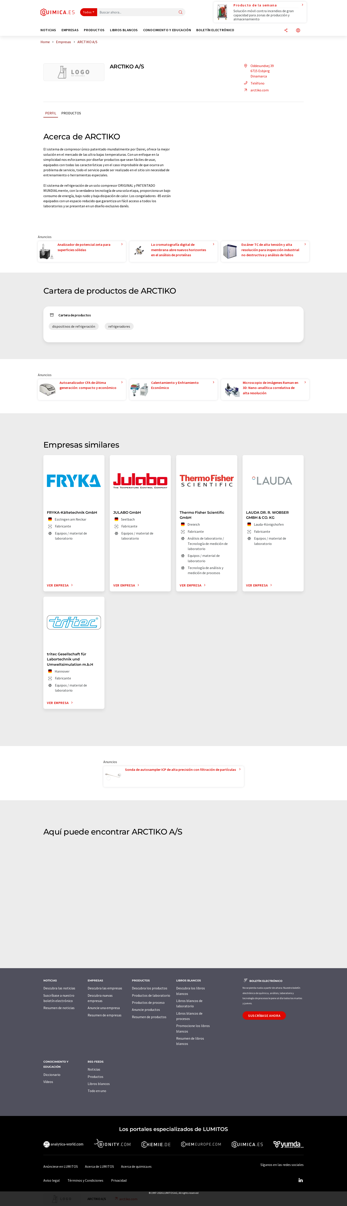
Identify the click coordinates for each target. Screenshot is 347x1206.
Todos (87, 12)
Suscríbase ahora (264, 1015)
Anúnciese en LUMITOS (60, 1166)
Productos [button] (94, 30)
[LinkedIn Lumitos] (300, 1180)
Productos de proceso (148, 1002)
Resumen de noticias (59, 1008)
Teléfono (253, 83)
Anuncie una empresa (104, 1008)
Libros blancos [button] (124, 30)
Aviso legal (51, 1180)
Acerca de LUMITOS (99, 1166)
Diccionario (51, 1074)
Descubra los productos (149, 988)
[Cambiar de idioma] (298, 30)
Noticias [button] (48, 30)
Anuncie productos (146, 1009)
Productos (71, 113)
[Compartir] (286, 30)
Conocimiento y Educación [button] (167, 30)
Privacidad (119, 1180)
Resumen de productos (149, 1017)
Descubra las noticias (59, 988)
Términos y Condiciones (85, 1180)
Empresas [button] (70, 30)
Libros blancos (99, 1083)
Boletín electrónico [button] (215, 30)
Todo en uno (97, 1091)
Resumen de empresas (104, 1015)
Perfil (50, 113)
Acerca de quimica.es (136, 1166)
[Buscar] (180, 12)
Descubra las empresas (105, 988)
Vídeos (48, 1081)
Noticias (94, 1069)
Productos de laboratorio (151, 995)
